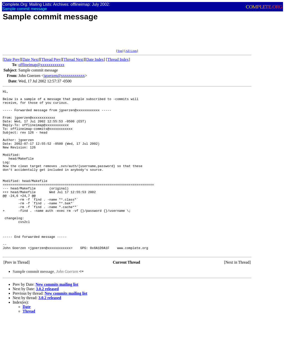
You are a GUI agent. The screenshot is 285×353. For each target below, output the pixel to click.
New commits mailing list (57, 317)
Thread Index (118, 59)
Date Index (95, 59)
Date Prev (12, 59)
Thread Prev (51, 59)
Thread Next (73, 59)
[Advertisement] (93, 38)
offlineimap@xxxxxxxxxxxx (41, 65)
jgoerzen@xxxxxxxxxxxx (64, 75)
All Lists (131, 51)
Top (119, 51)
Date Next (31, 59)
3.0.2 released (47, 321)
